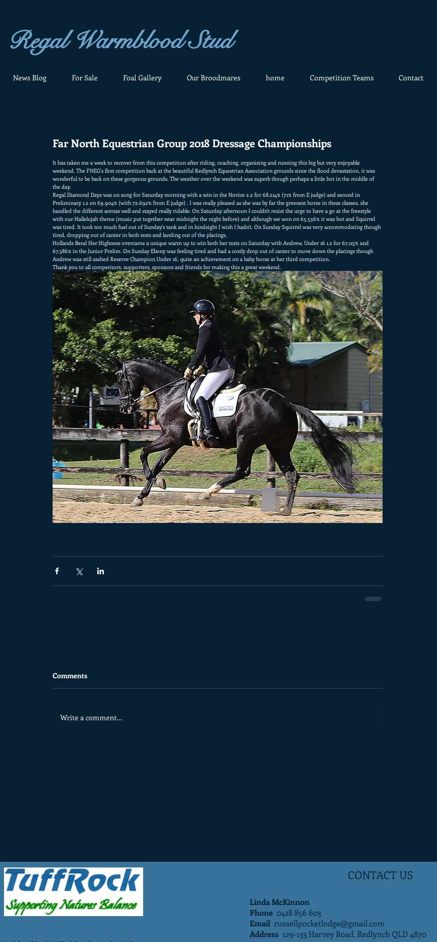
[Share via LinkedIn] (100, 571)
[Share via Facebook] (57, 571)
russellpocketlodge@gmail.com (329, 923)
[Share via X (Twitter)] (78, 571)
